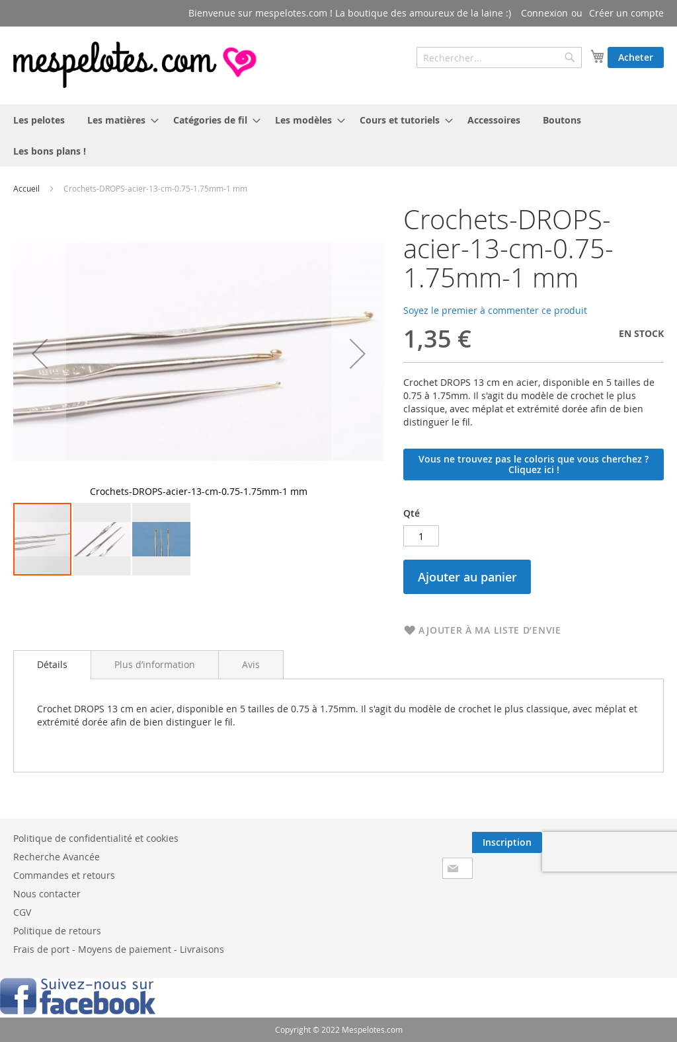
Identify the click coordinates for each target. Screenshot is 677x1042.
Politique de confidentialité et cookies (96, 838)
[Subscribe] (507, 842)
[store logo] (136, 65)
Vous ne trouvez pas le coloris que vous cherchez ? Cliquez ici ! (533, 464)
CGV (22, 912)
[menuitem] (39, 119)
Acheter (635, 57)
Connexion (544, 13)
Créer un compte (626, 13)
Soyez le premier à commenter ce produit (495, 310)
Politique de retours (57, 930)
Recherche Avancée (56, 856)
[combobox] (499, 57)
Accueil (26, 188)
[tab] (52, 664)
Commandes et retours (64, 875)
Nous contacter (47, 893)
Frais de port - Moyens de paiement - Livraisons (118, 949)
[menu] (338, 135)
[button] (102, 539)
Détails (52, 664)
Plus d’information (154, 664)
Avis (251, 664)
